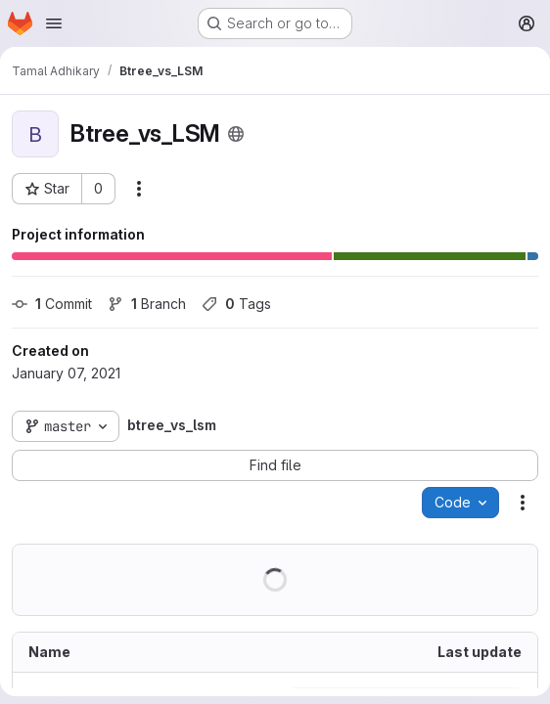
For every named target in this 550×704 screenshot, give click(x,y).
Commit (52, 303)
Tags (236, 303)
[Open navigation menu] (53, 23)
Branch (147, 303)
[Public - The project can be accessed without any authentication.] (236, 134)
